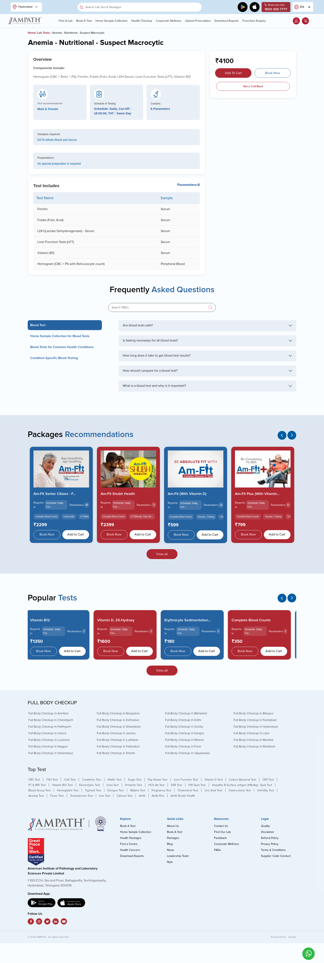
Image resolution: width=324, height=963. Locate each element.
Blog (170, 844)
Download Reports (226, 21)
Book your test (276, 7)
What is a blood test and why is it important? (154, 386)
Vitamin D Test (213, 779)
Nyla (170, 862)
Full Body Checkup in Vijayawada (187, 753)
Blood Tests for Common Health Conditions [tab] (62, 347)
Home (32, 33)
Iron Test (104, 796)
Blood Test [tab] (37, 325)
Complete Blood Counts (254, 620)
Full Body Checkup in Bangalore (118, 713)
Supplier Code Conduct (276, 856)
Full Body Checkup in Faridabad (254, 720)
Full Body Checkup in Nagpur (48, 746)
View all (162, 554)
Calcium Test (124, 796)
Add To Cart (233, 73)
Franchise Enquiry (254, 21)
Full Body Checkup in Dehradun (118, 720)
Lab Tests (43, 33)
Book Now (272, 73)
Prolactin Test (133, 785)
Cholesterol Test (187, 790)
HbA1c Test (114, 779)
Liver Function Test (186, 779)
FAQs (217, 850)
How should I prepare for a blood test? (150, 371)
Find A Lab (66, 21)
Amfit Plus (158, 796)
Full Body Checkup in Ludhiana (117, 740)
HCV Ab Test (156, 785)
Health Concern (130, 850)
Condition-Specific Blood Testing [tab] (54, 358)
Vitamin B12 (43, 620)
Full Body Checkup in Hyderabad (255, 726)
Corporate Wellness (168, 21)
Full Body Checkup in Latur (251, 733)
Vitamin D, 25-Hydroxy (119, 620)
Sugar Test (134, 779)
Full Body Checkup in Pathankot (118, 746)
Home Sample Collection (111, 21)
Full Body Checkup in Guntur (184, 726)
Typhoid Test (93, 790)
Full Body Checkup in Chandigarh (50, 720)
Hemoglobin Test (68, 790)
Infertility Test (265, 790)
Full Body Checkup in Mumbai (253, 740)
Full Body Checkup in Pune (183, 746)
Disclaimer (267, 832)
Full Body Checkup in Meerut (184, 740)
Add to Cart (75, 534)
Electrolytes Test (89, 785)
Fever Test (57, 796)
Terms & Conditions (273, 850)
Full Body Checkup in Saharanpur (50, 753)
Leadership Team (178, 856)
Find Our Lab (222, 832)
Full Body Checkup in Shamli (116, 753)
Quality (265, 826)
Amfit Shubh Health (183, 796)
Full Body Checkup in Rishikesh (254, 746)
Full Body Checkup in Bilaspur (253, 713)
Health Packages (130, 838)
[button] (296, 20)
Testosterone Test (81, 796)
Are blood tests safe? (138, 325)
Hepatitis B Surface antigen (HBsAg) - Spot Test (242, 785)
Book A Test (84, 21)
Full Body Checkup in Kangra (184, 733)
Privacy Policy (269, 844)
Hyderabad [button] (23, 7)
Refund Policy (270, 838)
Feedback (220, 838)
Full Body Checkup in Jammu (116, 733)
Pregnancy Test (161, 790)
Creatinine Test (91, 779)
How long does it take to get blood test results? (156, 355)
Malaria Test (137, 790)
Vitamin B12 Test (62, 785)
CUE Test (70, 779)
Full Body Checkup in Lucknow (49, 740)
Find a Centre (128, 844)
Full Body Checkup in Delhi (183, 720)
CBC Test (34, 779)
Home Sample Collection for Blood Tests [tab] (59, 336)
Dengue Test (115, 790)
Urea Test (112, 785)
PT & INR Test (37, 785)
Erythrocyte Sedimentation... (191, 620)
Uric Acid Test (213, 790)
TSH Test (52, 779)
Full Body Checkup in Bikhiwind (186, 713)
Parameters (76, 505)
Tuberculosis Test (240, 790)
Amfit (142, 796)
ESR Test (176, 785)
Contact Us (221, 826)
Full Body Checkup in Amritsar (48, 713)
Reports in (38, 505)
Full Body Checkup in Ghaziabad (119, 726)
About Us (173, 826)
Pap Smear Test (157, 779)
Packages (173, 838)
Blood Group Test (39, 790)
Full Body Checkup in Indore (47, 733)
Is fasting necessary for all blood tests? (150, 340)
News (170, 850)
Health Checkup (141, 21)
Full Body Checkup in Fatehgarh (49, 726)
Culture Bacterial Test (242, 779)
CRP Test (268, 779)
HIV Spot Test (197, 785)
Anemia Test (36, 796)
